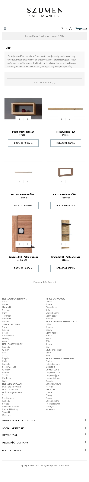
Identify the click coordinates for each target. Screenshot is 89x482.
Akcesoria (50, 409)
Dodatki (50, 389)
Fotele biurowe (53, 364)
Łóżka (48, 324)
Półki (4, 361)
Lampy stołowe (53, 378)
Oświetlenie (51, 307)
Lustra (49, 392)
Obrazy (49, 395)
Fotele (5, 304)
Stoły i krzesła (11, 324)
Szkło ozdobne (52, 400)
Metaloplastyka (53, 403)
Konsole (6, 364)
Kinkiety (49, 381)
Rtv (4, 352)
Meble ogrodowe (55, 298)
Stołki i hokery (52, 312)
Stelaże (5, 403)
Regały (5, 358)
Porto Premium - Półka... (23, 194)
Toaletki (6, 412)
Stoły (4, 327)
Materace (6, 415)
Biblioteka (50, 366)
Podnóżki (6, 318)
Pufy (4, 312)
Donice (49, 301)
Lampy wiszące (53, 372)
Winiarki (5, 372)
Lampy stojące (52, 375)
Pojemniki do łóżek (10, 406)
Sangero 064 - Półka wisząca (23, 256)
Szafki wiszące (9, 366)
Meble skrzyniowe (12, 344)
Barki (4, 381)
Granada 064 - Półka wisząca (65, 256)
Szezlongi (6, 310)
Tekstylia (50, 406)
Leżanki (5, 321)
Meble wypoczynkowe (14, 298)
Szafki (5, 375)
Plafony (49, 386)
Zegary (49, 398)
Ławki (4, 341)
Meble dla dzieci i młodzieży (61, 321)
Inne (48, 355)
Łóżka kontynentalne (12, 392)
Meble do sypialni (12, 383)
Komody (6, 347)
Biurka (49, 335)
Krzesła (5, 330)
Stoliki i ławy (8, 335)
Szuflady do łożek (54, 349)
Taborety (6, 315)
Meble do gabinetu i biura (60, 358)
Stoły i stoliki (51, 315)
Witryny (5, 349)
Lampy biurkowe (53, 383)
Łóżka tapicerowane (11, 386)
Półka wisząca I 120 (65, 131)
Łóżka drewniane (10, 389)
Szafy (4, 355)
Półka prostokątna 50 (23, 131)
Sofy (4, 301)
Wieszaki (6, 369)
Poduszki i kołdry (10, 409)
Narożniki (6, 307)
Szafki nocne (8, 398)
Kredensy (6, 378)
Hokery (5, 338)
